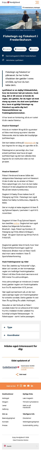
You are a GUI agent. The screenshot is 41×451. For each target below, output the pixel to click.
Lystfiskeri (19, 60)
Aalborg (5, 409)
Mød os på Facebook (27, 406)
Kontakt (5, 422)
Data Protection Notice (20, 440)
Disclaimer (27, 418)
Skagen (5, 402)
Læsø (4, 405)
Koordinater (12, 335)
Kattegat (5, 398)
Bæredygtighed (8, 418)
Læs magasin (28, 398)
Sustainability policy (30, 425)
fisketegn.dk (29, 143)
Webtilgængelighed (31, 422)
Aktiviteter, (10, 60)
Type (8, 327)
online (16, 223)
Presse (4, 425)
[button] (30, 2)
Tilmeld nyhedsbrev (31, 402)
